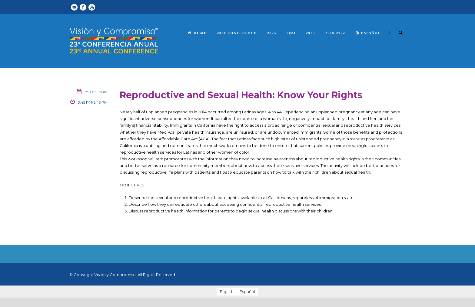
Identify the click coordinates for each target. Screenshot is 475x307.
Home (197, 33)
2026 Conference (237, 33)
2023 (310, 33)
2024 (291, 33)
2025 (271, 33)
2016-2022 (335, 33)
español (368, 33)
